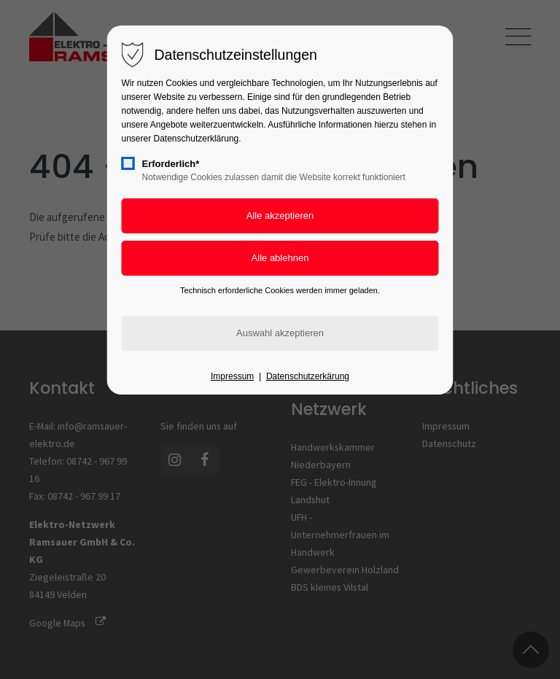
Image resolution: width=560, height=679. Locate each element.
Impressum (232, 376)
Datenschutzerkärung (307, 376)
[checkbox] (128, 163)
